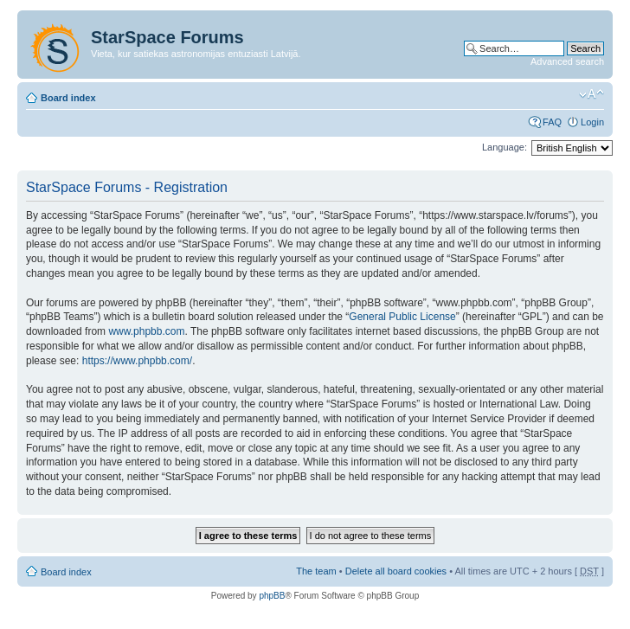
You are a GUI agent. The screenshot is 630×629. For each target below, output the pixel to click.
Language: (504, 147)
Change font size (591, 94)
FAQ (552, 122)
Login (592, 122)
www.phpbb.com (146, 331)
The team (316, 571)
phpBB (272, 595)
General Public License (402, 317)
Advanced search (567, 61)
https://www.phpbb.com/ (137, 361)
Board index (68, 98)
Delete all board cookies (396, 571)
